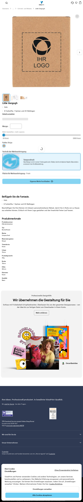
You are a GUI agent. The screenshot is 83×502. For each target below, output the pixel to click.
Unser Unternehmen (42, 442)
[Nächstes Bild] (79, 52)
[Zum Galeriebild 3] (24, 98)
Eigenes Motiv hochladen (41, 182)
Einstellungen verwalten (42, 489)
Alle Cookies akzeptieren (42, 495)
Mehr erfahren (41, 313)
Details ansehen (8, 114)
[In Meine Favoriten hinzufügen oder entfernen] (77, 16)
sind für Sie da (9, 404)
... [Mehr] (13, 8)
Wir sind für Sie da (42, 434)
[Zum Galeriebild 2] (15, 98)
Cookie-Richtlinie (55, 484)
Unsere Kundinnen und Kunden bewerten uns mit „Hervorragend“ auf (28, 454)
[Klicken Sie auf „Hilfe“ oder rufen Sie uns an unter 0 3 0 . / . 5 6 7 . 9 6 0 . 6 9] (72, 2)
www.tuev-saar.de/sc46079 (15, 425)
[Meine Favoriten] (76, 3)
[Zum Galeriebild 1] (6, 98)
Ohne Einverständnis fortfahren (66, 470)
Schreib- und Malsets (25, 8)
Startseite (5, 8)
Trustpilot (5, 451)
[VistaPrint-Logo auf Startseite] (41, 3)
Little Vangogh (40, 8)
